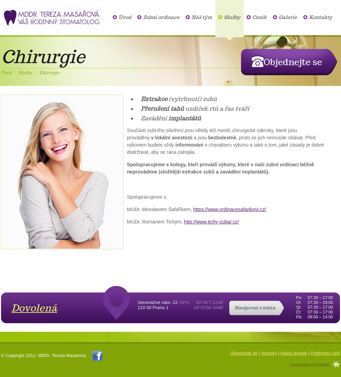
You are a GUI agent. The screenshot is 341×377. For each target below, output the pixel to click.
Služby (232, 17)
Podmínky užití (325, 353)
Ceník (259, 17)
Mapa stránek (293, 353)
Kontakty (320, 17)
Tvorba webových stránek (309, 364)
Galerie (288, 17)
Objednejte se (244, 353)
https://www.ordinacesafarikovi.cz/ (229, 209)
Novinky (269, 353)
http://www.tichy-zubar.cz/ (211, 222)
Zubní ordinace (161, 17)
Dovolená (34, 307)
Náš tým (202, 17)
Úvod (125, 17)
